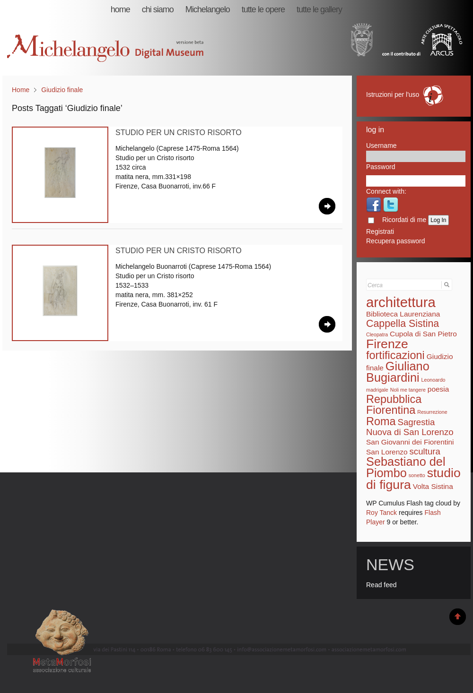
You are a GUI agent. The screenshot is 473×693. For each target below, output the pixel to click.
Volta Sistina (433, 486)
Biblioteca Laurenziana (403, 314)
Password (380, 167)
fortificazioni (395, 355)
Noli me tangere (408, 390)
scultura (425, 451)
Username (381, 145)
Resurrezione (432, 412)
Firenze (387, 344)
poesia (438, 389)
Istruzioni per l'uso (405, 94)
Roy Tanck (381, 512)
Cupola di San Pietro (423, 334)
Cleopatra (377, 334)
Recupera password (395, 241)
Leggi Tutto (327, 206)
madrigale (377, 390)
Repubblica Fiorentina (393, 404)
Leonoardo (433, 380)
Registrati (380, 231)
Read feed (381, 585)
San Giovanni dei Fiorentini (410, 442)
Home (20, 90)
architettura (401, 302)
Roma (381, 421)
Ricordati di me (404, 219)
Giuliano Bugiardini (397, 371)
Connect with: (386, 191)
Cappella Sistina (402, 323)
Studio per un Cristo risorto (178, 132)
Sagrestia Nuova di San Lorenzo (410, 427)
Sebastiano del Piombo (406, 467)
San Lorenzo (387, 452)
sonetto (417, 475)
